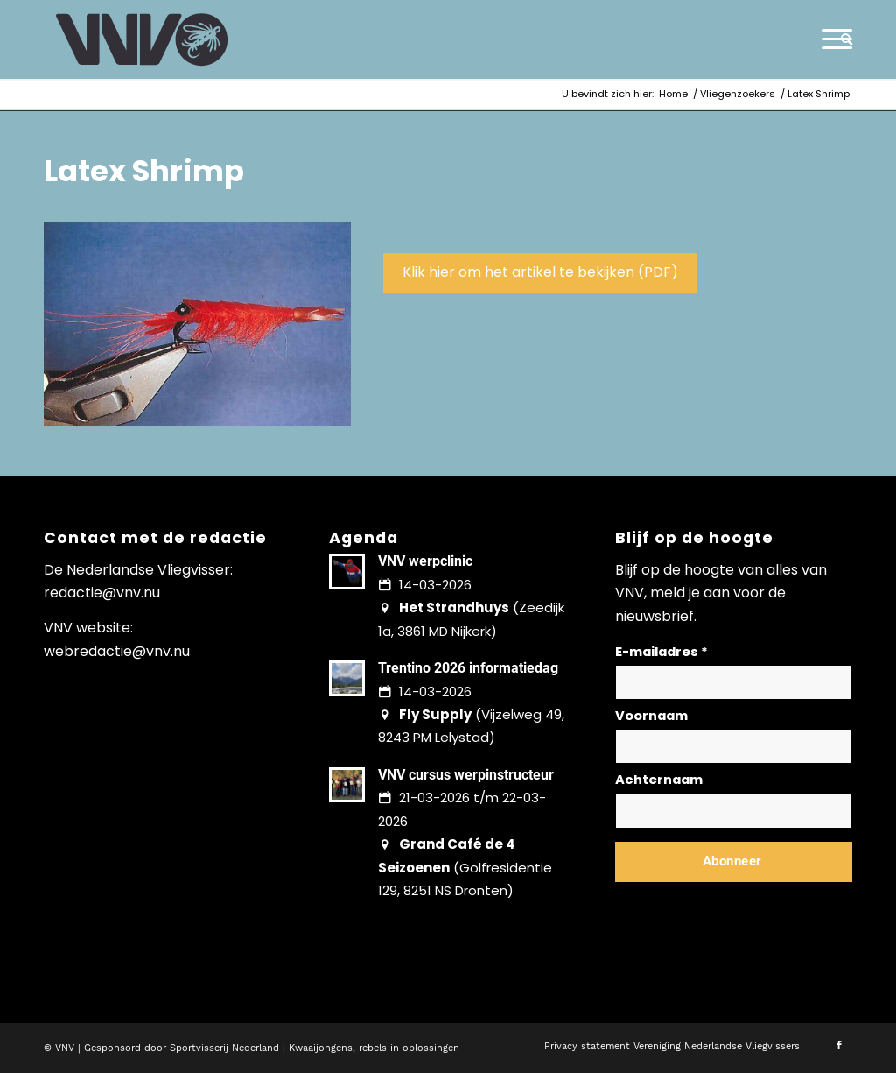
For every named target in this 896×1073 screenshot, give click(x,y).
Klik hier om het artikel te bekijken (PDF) (540, 272)
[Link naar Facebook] (839, 1046)
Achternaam (659, 779)
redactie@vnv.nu (102, 592)
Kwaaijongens (321, 1048)
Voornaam (651, 715)
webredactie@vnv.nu (117, 651)
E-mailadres (661, 651)
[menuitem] (841, 39)
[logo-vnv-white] (142, 39)
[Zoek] (841, 39)
